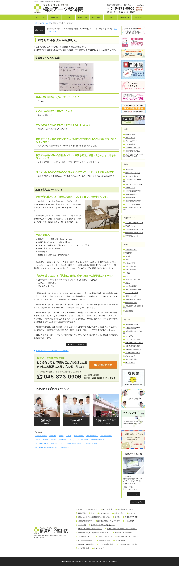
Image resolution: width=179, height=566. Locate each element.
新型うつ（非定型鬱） (59, 440)
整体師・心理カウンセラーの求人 (89, 529)
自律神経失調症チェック (133, 229)
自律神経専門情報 (130, 324)
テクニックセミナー (131, 339)
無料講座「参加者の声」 (133, 349)
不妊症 (68, 436)
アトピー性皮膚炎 (41, 443)
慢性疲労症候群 (91, 443)
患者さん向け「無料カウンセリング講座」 (121, 529)
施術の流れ (55, 17)
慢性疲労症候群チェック (133, 233)
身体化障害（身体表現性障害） (46, 447)
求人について (129, 356)
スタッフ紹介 (96, 17)
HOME (79, 509)
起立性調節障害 (106, 436)
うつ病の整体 (129, 198)
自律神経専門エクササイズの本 (107, 521)
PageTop (137, 502)
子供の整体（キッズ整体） (132, 208)
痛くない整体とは (130, 176)
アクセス (110, 17)
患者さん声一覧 (76, 345)
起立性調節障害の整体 (132, 191)
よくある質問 (129, 144)
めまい (45, 440)
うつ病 (61, 436)
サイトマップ (129, 363)
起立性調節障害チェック (133, 223)
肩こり (72, 440)
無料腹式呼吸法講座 (131, 346)
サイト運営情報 (130, 359)
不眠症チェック (130, 226)
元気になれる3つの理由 (132, 184)
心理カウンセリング (131, 148)
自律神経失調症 (41, 436)
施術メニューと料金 (131, 173)
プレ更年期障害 (82, 440)
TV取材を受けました (131, 353)
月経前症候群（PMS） (75, 443)
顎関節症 (52, 436)
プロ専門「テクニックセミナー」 (102, 525)
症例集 (38, 432)
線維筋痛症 (65, 447)
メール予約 (138, 17)
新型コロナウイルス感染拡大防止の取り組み (133, 155)
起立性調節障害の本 (131, 328)
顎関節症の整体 (130, 194)
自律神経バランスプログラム (127, 536)
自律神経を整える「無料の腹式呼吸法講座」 (93, 533)
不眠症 (37, 440)
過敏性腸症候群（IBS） (99, 440)
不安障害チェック (130, 236)
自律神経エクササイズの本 (133, 332)
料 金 (68, 17)
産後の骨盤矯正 (92, 436)
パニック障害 (79, 436)
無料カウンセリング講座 (133, 343)
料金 (91, 513)
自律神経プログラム (131, 151)
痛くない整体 (106, 509)
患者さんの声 (82, 17)
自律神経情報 (124, 17)
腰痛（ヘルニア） (57, 443)
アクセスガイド (130, 141)
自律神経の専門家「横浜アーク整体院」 (88, 561)
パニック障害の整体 (131, 204)
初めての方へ (40, 17)
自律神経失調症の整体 (132, 201)
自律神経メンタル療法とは (133, 180)
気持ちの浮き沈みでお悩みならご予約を (51, 351)
